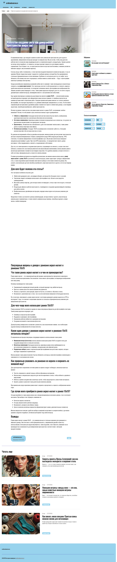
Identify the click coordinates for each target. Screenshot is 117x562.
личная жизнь (6, 7)
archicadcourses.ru (20, 558)
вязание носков (46, 533)
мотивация (24, 7)
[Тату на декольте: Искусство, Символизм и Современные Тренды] (87, 105)
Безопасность (17, 7)
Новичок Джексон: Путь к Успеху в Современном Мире (100, 84)
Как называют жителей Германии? (100, 63)
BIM (11, 7)
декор (8, 11)
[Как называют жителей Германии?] (87, 63)
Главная (3, 11)
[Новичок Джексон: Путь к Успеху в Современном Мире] (87, 84)
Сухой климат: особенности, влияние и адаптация (101, 74)
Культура (100, 128)
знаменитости (32, 7)
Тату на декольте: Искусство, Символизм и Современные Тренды (103, 105)
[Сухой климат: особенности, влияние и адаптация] (87, 74)
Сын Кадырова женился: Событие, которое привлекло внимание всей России (103, 94)
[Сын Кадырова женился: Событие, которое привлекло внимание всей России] (87, 94)
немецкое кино (46, 504)
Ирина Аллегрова (46, 476)
